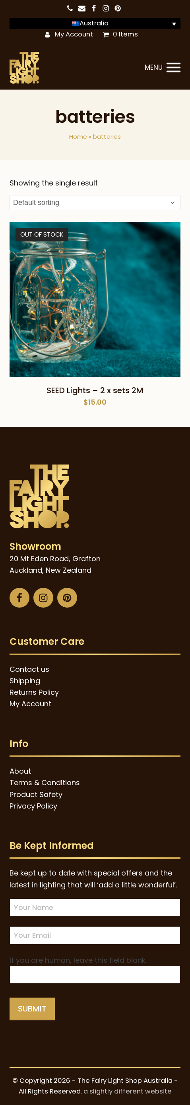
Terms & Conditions (45, 783)
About (20, 771)
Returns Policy (34, 692)
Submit (32, 1008)
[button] (162, 67)
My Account (74, 34)
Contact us (29, 669)
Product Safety (36, 794)
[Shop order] (95, 202)
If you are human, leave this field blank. (78, 960)
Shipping (25, 681)
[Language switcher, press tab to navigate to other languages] (95, 23)
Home (78, 136)
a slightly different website (127, 1091)
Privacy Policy (33, 806)
